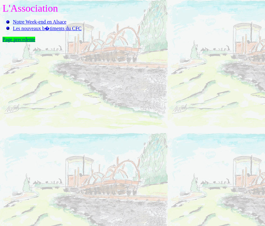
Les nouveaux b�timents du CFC (47, 28)
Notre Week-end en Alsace (39, 21)
